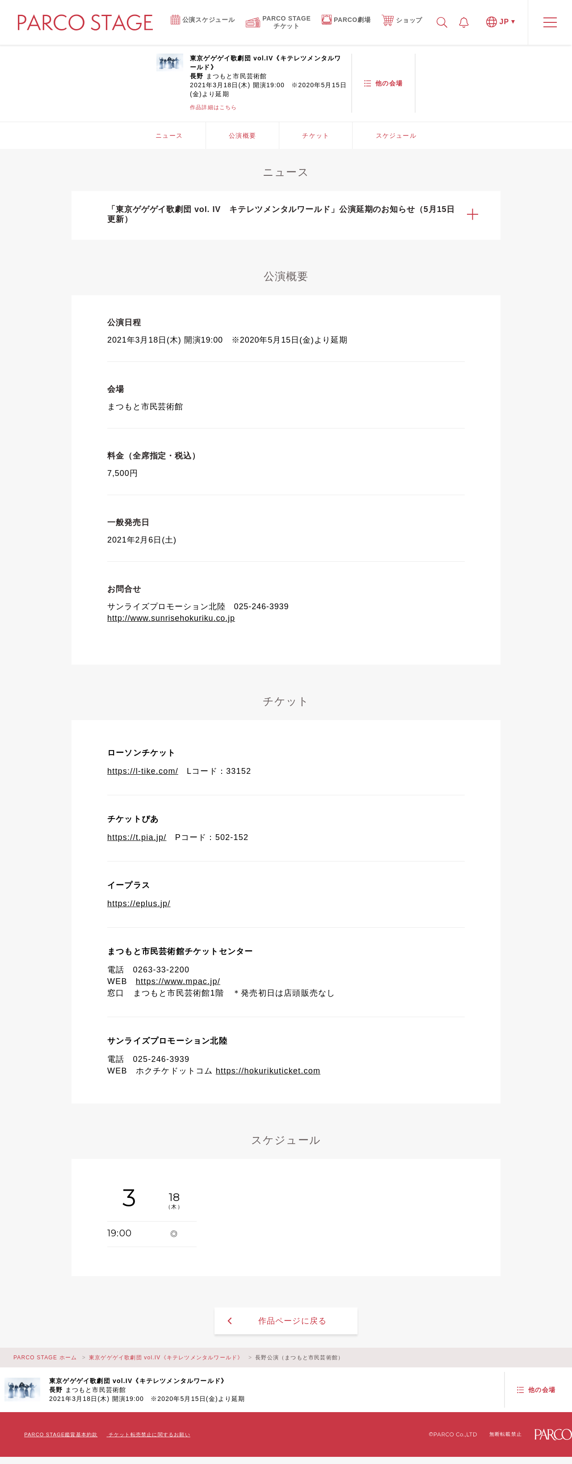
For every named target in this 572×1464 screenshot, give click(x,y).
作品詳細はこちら (213, 107)
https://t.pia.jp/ (136, 837)
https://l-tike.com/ (142, 771)
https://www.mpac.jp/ (178, 981)
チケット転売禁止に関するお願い (149, 1434)
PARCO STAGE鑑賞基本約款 (60, 1434)
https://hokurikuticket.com (268, 1070)
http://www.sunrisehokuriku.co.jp (171, 618)
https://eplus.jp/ (138, 903)
